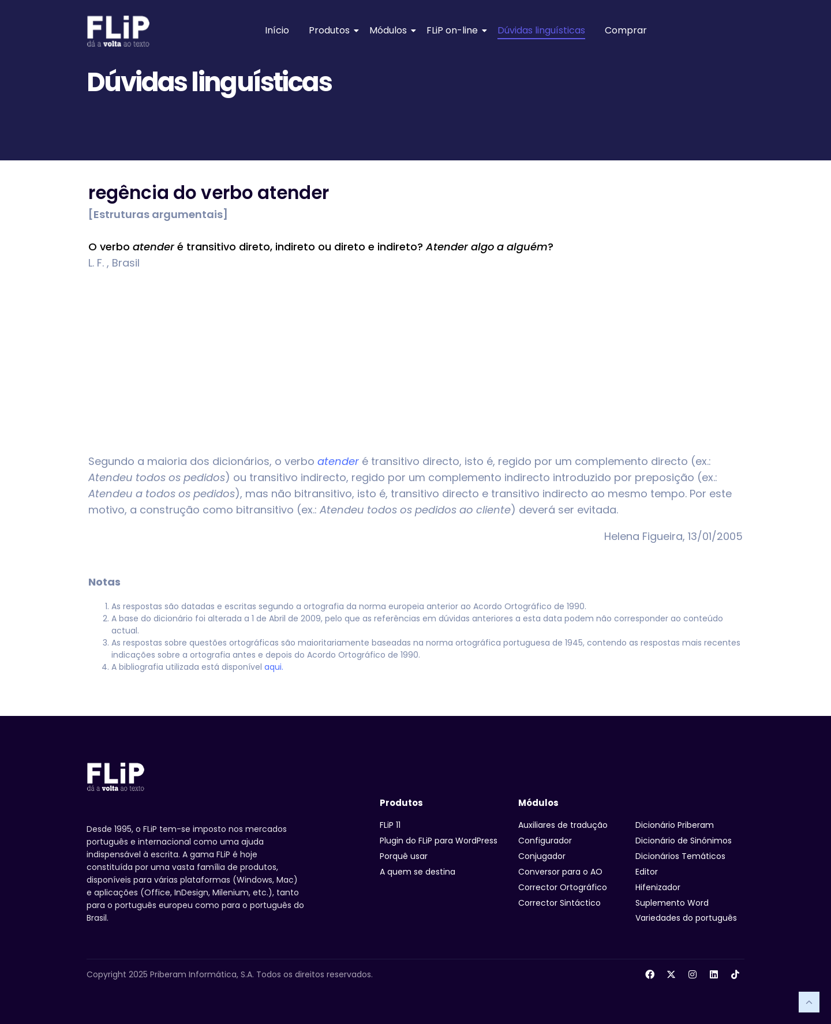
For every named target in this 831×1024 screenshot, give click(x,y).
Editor (646, 871)
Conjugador (542, 856)
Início (277, 30)
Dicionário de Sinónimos (683, 840)
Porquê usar (404, 856)
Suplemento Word (672, 903)
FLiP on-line (454, 30)
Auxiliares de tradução (563, 825)
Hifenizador (657, 887)
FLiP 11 (390, 825)
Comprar (626, 30)
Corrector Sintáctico (559, 903)
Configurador (545, 840)
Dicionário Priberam (674, 825)
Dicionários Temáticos (680, 856)
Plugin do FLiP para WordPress (438, 840)
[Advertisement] (415, 362)
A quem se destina (417, 871)
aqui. (273, 667)
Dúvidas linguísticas (541, 30)
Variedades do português (686, 918)
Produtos (331, 30)
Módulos (390, 30)
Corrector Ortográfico (562, 887)
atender (338, 461)
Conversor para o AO (560, 871)
